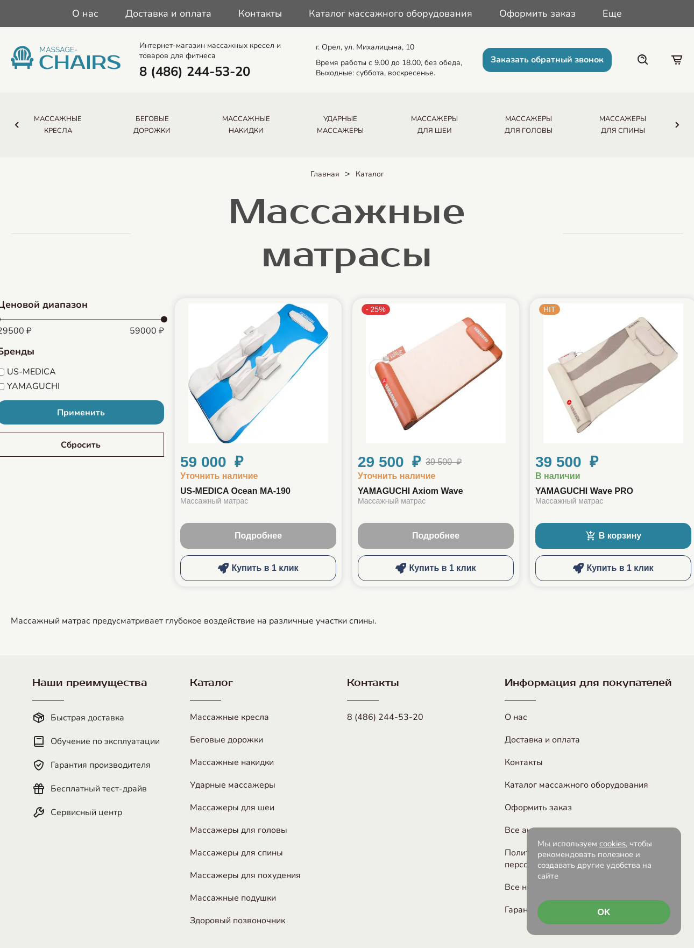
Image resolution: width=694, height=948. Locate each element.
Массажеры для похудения (245, 875)
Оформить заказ (537, 13)
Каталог (370, 174)
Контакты (260, 13)
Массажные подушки (233, 898)
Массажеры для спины (236, 853)
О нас (85, 13)
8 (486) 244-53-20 (385, 717)
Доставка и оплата (168, 13)
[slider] (164, 319)
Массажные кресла (229, 717)
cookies (612, 843)
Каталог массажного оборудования (390, 13)
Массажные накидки (232, 762)
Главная (324, 174)
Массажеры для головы (238, 830)
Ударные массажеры (232, 785)
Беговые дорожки (226, 740)
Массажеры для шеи (232, 807)
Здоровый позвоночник (237, 920)
